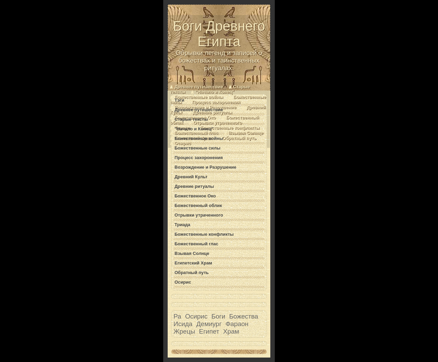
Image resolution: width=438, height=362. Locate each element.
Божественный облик (198, 205)
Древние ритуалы (212, 112)
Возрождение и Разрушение (205, 167)
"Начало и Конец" (214, 91)
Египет (209, 331)
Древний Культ (191, 176)
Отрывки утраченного (217, 122)
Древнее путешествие (199, 86)
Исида (182, 323)
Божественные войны (199, 97)
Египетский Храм (193, 263)
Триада (182, 224)
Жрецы (184, 331)
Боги (218, 316)
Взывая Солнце (246, 132)
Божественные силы (197, 148)
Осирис (183, 143)
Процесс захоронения (216, 102)
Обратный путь (239, 138)
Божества (243, 316)
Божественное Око (195, 195)
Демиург (209, 323)
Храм (231, 331)
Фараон (237, 323)
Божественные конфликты (230, 127)
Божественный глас (196, 132)
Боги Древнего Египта (219, 45)
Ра (177, 316)
